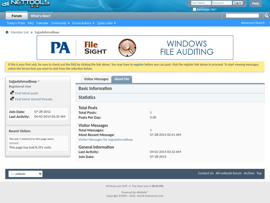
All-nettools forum (229, 173)
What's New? (41, 16)
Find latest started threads (31, 99)
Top (259, 173)
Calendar (42, 23)
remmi (14, 143)
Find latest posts (24, 93)
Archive (249, 173)
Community (58, 23)
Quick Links (105, 23)
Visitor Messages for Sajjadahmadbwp (106, 139)
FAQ (31, 23)
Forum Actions (81, 23)
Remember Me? (204, 9)
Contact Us (206, 173)
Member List (20, 32)
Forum (17, 16)
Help (255, 3)
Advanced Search (253, 22)
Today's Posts (16, 23)
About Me (121, 79)
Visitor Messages (96, 79)
